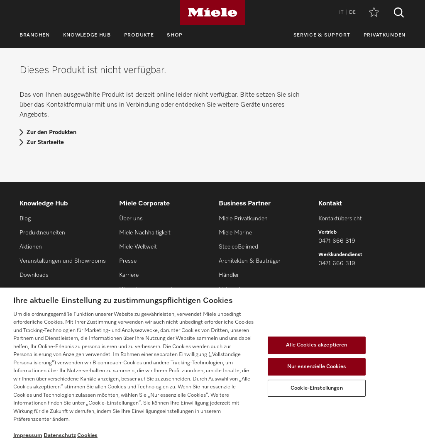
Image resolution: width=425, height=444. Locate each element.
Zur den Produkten (51, 132)
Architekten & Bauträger (250, 261)
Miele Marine (235, 233)
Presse (128, 261)
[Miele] (212, 12)
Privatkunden (384, 35)
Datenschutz (60, 435)
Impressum (27, 435)
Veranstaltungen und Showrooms (63, 261)
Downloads (34, 275)
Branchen (35, 35)
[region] (212, 366)
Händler (229, 275)
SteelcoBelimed (238, 247)
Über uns (131, 219)
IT (341, 12)
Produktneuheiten (42, 233)
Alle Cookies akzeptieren (316, 345)
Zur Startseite (45, 142)
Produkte (139, 35)
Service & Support (321, 35)
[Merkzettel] (374, 12)
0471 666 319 (336, 241)
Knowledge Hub (87, 35)
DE (352, 12)
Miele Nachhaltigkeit (145, 233)
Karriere (129, 275)
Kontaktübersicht (340, 219)
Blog (25, 219)
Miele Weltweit (138, 247)
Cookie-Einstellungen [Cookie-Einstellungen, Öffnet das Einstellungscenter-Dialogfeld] (317, 388)
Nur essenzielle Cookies (316, 366)
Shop (175, 35)
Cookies (87, 435)
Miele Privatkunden (243, 219)
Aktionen (31, 247)
